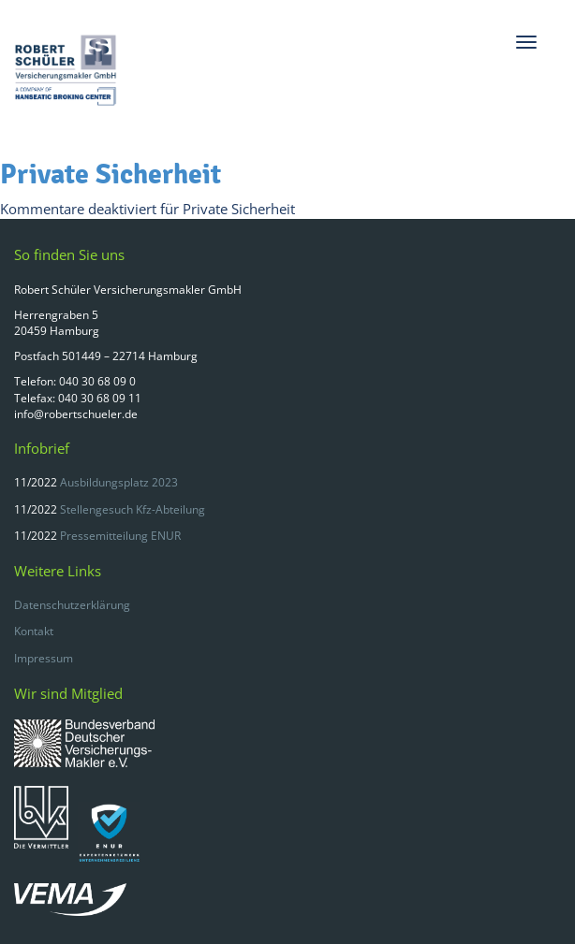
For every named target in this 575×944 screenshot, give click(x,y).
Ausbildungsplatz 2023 (119, 482)
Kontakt (33, 631)
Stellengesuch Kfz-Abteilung (132, 509)
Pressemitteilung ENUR (120, 536)
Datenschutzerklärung (72, 605)
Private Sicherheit (110, 174)
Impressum (43, 658)
